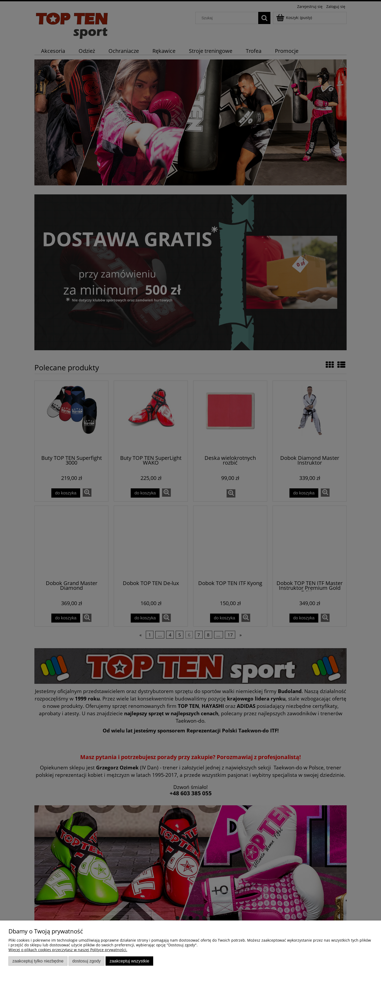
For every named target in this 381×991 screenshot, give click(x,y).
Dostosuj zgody (86, 961)
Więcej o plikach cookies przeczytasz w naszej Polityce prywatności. (67, 949)
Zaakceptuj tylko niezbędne (38, 961)
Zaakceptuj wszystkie (129, 961)
